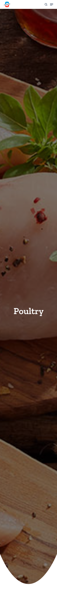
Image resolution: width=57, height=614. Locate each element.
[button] (51, 4)
